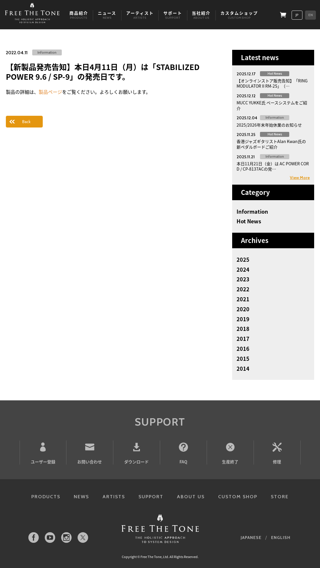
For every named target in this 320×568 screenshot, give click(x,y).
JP (297, 15)
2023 (243, 279)
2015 (243, 359)
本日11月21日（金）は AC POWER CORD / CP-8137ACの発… (273, 166)
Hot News (249, 221)
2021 (243, 299)
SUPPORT (150, 496)
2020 (243, 309)
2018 (243, 329)
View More (300, 177)
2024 (243, 270)
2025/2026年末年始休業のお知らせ (269, 125)
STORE (280, 496)
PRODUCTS (45, 496)
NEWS (81, 496)
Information (252, 212)
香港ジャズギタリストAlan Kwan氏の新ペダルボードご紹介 (271, 144)
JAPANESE (251, 537)
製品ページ (50, 91)
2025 (243, 260)
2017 (243, 339)
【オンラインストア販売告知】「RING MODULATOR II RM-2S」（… (272, 83)
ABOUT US (191, 496)
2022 (243, 289)
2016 (243, 349)
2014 (243, 369)
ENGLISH (280, 537)
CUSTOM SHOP (237, 496)
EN (310, 15)
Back (26, 121)
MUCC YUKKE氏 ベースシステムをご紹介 (272, 105)
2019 (243, 319)
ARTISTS (113, 496)
